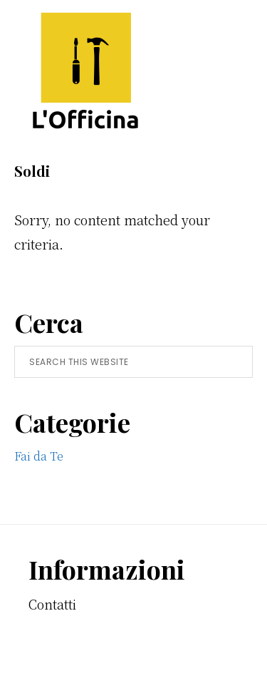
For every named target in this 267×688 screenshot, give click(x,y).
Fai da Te (38, 456)
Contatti (52, 604)
